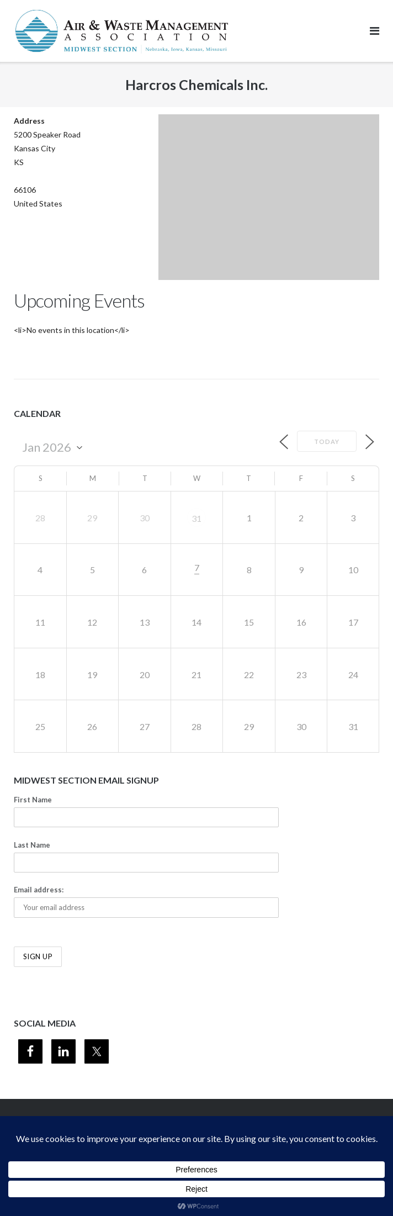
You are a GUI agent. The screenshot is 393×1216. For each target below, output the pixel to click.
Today (326, 441)
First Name (33, 799)
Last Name (32, 844)
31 (196, 518)
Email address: (38, 889)
